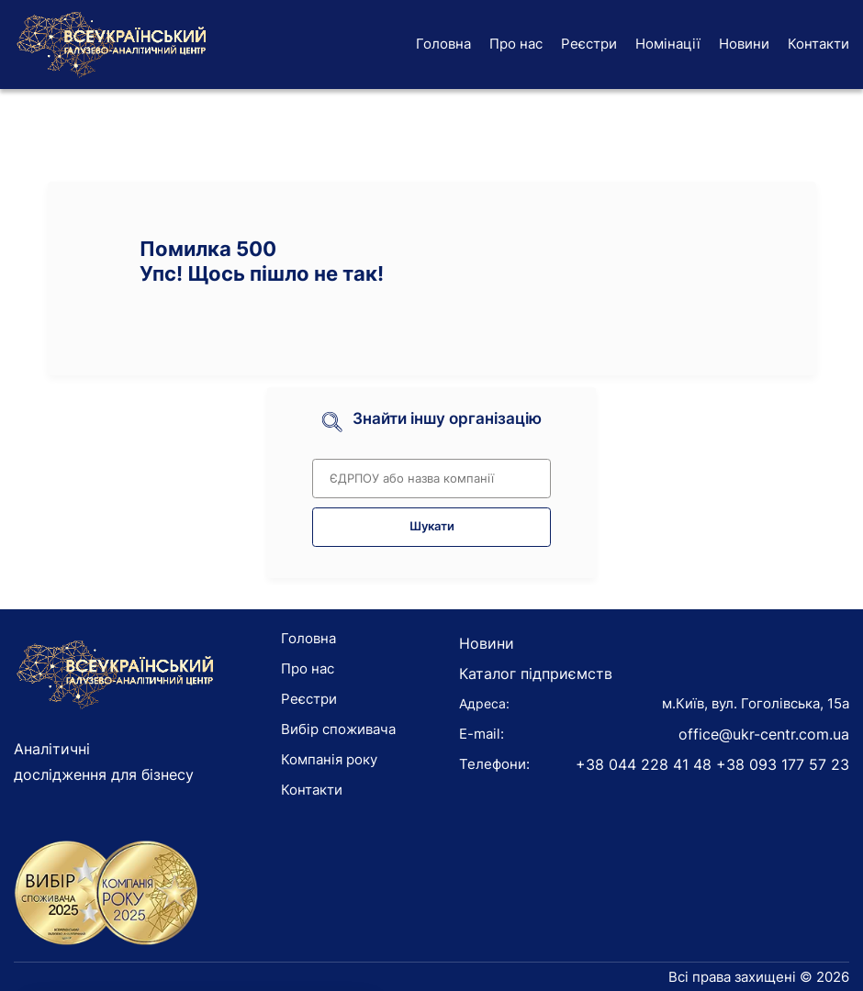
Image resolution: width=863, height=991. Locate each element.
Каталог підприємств (535, 673)
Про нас (516, 43)
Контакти (818, 43)
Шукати (431, 526)
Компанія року (329, 759)
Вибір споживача (338, 729)
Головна (443, 43)
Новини (744, 43)
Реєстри (589, 43)
